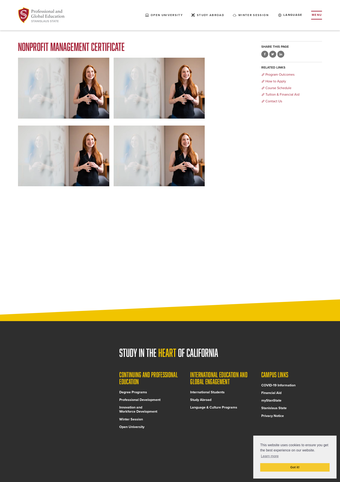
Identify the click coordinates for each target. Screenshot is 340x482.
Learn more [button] (270, 456)
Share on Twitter (272, 54)
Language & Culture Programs (213, 407)
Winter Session (131, 419)
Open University (131, 427)
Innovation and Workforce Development (138, 409)
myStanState (271, 400)
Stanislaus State (274, 408)
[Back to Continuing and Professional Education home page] (41, 15)
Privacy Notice (272, 416)
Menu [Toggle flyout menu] (317, 15)
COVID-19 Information (278, 385)
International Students (207, 392)
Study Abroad (200, 400)
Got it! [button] (294, 467)
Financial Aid (271, 393)
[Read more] (63, 88)
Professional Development (139, 400)
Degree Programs (133, 392)
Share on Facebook (264, 54)
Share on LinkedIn (280, 54)
